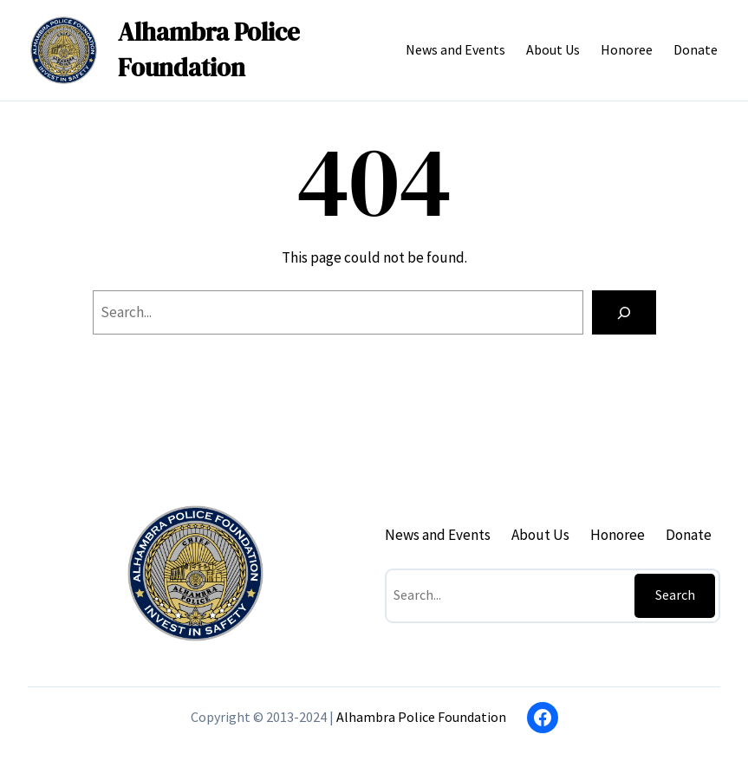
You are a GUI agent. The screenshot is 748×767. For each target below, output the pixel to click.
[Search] (624, 312)
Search (675, 594)
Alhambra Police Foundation (209, 50)
